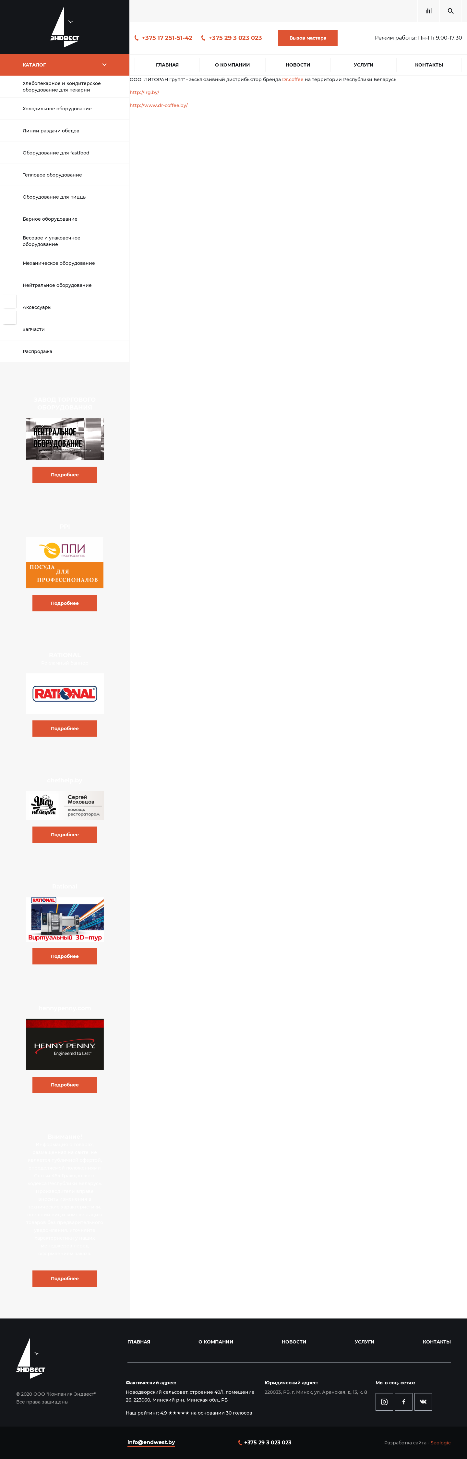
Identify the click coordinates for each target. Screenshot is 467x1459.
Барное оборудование (50, 219)
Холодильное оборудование (57, 109)
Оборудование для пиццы (55, 197)
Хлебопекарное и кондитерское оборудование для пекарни (62, 86)
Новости (298, 65)
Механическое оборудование (59, 263)
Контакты (429, 65)
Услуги (364, 65)
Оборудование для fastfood (56, 153)
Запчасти (34, 329)
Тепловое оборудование (52, 175)
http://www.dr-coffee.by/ (159, 105)
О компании (232, 65)
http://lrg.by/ (144, 92)
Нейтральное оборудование (57, 285)
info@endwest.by (151, 1442)
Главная (167, 65)
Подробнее (65, 475)
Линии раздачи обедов (51, 131)
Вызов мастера (308, 38)
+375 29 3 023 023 (235, 38)
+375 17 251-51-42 (167, 38)
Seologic (441, 1443)
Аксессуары (37, 307)
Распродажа (37, 351)
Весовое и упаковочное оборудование (51, 241)
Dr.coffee (293, 79)
